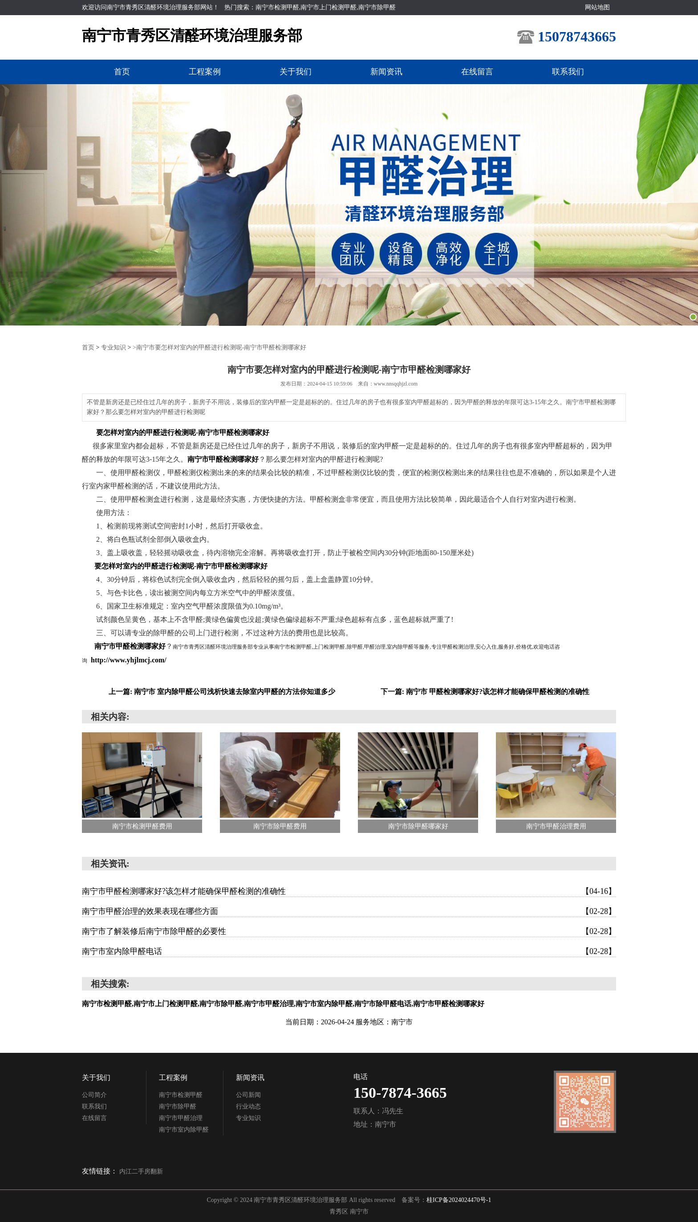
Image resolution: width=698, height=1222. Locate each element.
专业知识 (113, 347)
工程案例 (205, 71)
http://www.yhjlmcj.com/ (128, 660)
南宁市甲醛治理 (181, 1118)
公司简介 (94, 1095)
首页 (122, 71)
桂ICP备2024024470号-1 (458, 1200)
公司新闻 (248, 1095)
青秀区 (339, 1211)
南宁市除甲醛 (177, 1106)
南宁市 (359, 1211)
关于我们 (296, 71)
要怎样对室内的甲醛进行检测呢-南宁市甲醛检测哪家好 (182, 432)
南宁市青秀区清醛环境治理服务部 (192, 36)
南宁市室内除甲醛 (184, 1129)
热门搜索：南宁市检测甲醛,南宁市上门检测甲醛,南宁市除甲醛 (310, 7)
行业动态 (248, 1106)
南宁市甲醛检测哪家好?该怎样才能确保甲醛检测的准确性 (349, 891)
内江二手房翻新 (141, 1171)
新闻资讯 (386, 71)
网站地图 (597, 7)
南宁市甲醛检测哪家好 (223, 459)
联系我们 (568, 71)
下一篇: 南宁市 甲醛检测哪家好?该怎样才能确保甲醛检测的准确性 (485, 691)
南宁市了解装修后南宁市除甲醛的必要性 (349, 931)
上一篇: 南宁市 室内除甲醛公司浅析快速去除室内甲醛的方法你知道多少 (222, 691)
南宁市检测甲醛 (181, 1095)
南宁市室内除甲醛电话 (349, 951)
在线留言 (477, 71)
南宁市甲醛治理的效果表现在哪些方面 (349, 911)
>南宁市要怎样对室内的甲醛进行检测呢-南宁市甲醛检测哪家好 (220, 347)
